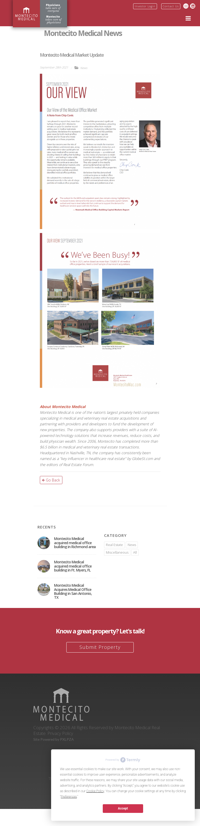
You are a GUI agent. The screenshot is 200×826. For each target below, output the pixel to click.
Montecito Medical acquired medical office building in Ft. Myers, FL (72, 566)
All (135, 552)
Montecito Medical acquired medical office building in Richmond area (75, 542)
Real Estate (114, 544)
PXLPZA (67, 739)
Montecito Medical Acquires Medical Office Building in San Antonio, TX (73, 591)
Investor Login (145, 6)
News (83, 68)
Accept (123, 808)
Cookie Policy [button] (95, 791)
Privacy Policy (60, 733)
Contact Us (171, 6)
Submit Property (100, 647)
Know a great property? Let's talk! (100, 631)
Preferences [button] (69, 796)
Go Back (51, 480)
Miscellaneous (117, 552)
